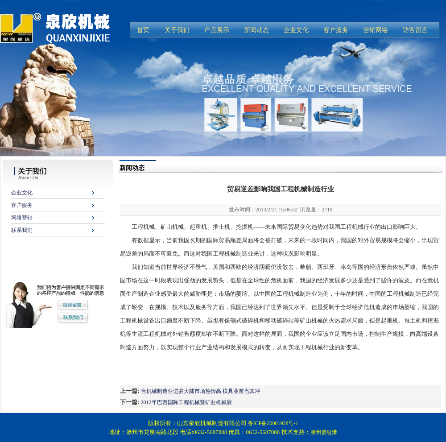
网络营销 (22, 218)
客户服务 (22, 205)
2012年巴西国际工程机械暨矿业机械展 (186, 402)
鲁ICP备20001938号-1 (273, 423)
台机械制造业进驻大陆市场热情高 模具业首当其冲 (200, 391)
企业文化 (22, 193)
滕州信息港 (323, 432)
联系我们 (22, 230)
